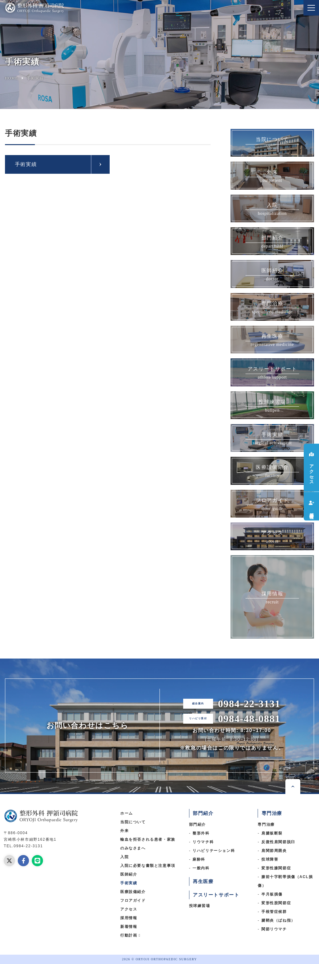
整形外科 (201, 833)
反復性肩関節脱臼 (278, 842)
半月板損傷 (272, 894)
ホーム (126, 813)
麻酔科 (199, 859)
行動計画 (130, 935)
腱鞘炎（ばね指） (278, 920)
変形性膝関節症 (276, 868)
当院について (133, 822)
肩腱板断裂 (272, 833)
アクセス (128, 909)
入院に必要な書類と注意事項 (147, 865)
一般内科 (201, 868)
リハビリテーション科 (214, 850)
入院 (124, 857)
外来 (124, 831)
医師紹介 (128, 874)
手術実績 (26, 164)
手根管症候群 (274, 912)
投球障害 (269, 859)
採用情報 (128, 918)
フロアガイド (133, 900)
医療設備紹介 (133, 892)
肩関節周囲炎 (274, 850)
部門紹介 (197, 824)
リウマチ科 (203, 842)
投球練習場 (199, 906)
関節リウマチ (274, 929)
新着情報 (128, 926)
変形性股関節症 (276, 903)
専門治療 (266, 824)
